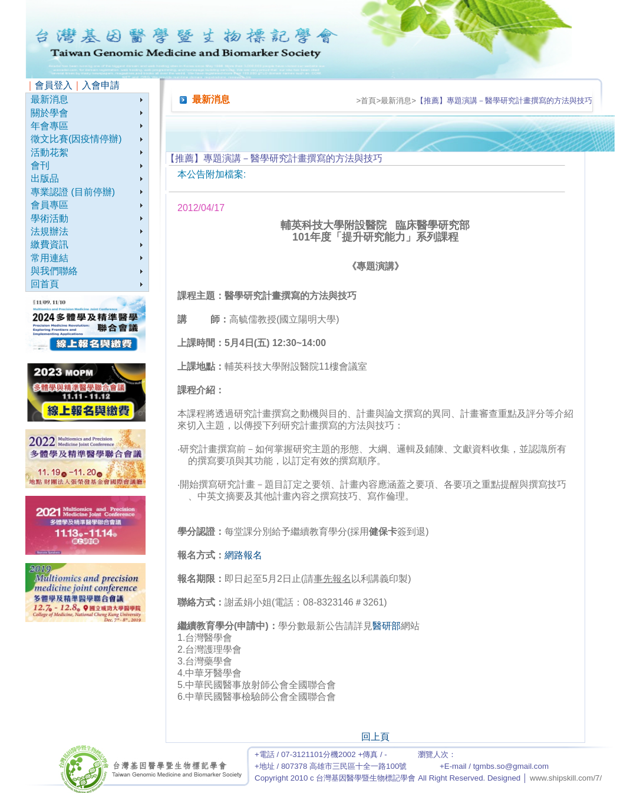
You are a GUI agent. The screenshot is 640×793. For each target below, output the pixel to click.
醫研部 (386, 626)
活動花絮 (49, 152)
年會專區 (49, 126)
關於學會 (49, 113)
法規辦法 (49, 231)
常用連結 (49, 258)
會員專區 (49, 205)
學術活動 (49, 218)
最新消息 (49, 99)
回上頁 (375, 737)
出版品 (45, 178)
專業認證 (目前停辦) (73, 192)
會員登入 (53, 85)
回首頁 (45, 284)
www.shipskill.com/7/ (566, 778)
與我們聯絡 (54, 271)
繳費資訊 (49, 244)
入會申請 (101, 85)
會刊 (40, 165)
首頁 (368, 100)
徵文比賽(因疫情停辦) (76, 139)
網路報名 (243, 555)
